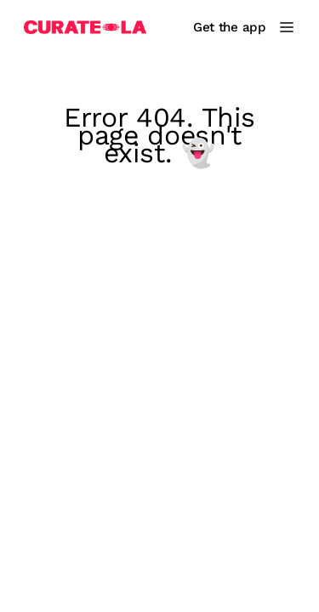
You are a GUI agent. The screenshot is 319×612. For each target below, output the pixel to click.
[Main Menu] (286, 27)
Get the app (229, 27)
